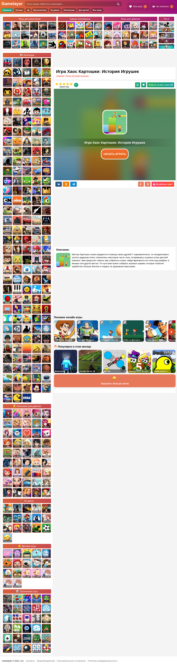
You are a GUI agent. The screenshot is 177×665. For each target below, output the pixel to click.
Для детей (84, 10)
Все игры (97, 10)
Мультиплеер (40, 10)
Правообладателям (46, 661)
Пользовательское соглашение (71, 661)
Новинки (7, 10)
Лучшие (19, 10)
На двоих (55, 10)
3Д (28, 10)
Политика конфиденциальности (102, 661)
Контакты (30, 661)
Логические (69, 10)
